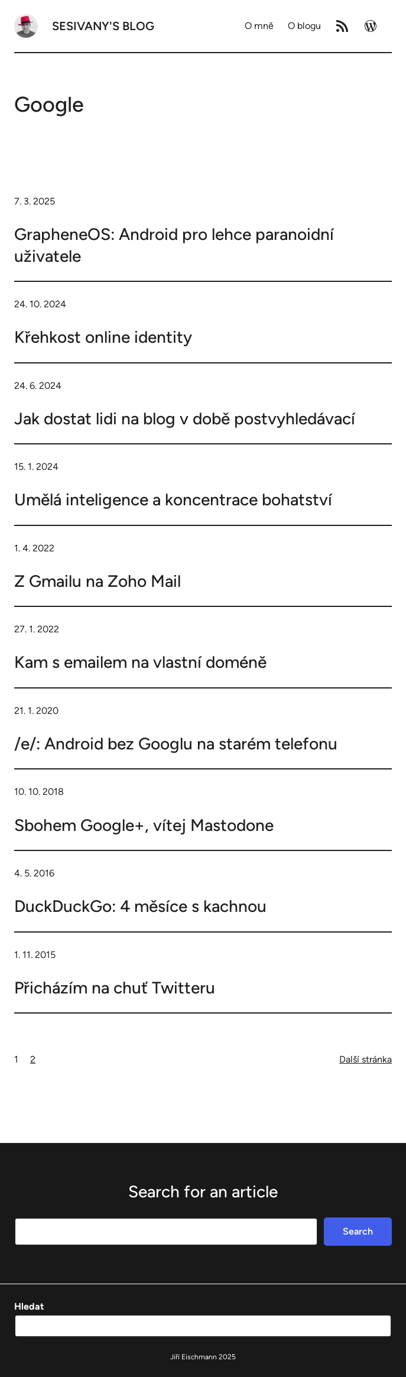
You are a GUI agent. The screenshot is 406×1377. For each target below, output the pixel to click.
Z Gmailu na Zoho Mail (97, 581)
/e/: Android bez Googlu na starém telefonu (175, 743)
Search (358, 1231)
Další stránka (365, 1059)
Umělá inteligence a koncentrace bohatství (173, 499)
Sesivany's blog (103, 26)
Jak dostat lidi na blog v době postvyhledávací (184, 418)
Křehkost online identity (103, 337)
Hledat (29, 1306)
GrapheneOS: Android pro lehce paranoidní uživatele (174, 244)
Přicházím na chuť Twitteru (114, 987)
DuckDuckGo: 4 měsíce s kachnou (140, 906)
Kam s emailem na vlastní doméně (140, 662)
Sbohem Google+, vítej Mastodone (144, 825)
